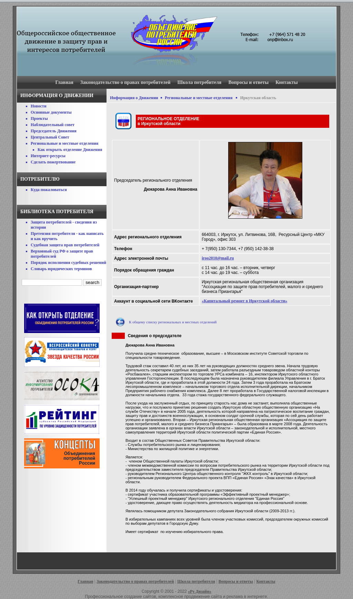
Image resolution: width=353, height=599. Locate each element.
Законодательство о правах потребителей (125, 82)
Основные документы (51, 112)
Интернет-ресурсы (48, 155)
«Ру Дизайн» (199, 591)
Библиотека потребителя (56, 211)
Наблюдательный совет (52, 124)
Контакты (286, 82)
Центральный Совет (50, 137)
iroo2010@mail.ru (218, 258)
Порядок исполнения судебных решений (68, 262)
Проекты (39, 118)
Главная (64, 82)
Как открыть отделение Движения (70, 149)
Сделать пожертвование (53, 162)
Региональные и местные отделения (64, 143)
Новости (39, 106)
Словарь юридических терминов (61, 268)
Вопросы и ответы (248, 82)
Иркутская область (258, 97)
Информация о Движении (134, 97)
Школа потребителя (200, 82)
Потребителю (40, 179)
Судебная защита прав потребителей (65, 245)
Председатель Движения (54, 131)
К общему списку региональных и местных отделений (172, 322)
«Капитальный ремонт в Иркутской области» (244, 300)
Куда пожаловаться (49, 189)
